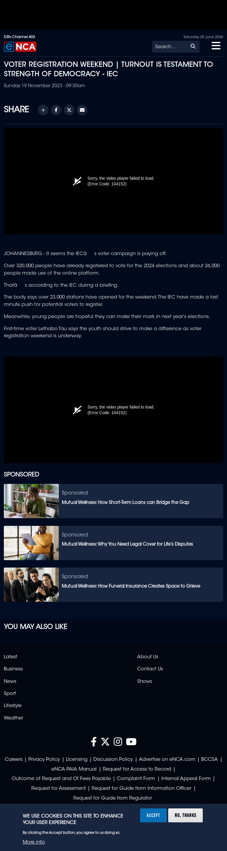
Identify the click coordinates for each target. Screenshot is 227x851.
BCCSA (209, 759)
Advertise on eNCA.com (167, 759)
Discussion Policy (113, 759)
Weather (13, 718)
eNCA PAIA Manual (74, 769)
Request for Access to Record (137, 769)
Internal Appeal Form (186, 779)
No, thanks (185, 815)
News (10, 681)
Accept (153, 815)
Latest (10, 657)
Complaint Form (136, 779)
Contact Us (150, 669)
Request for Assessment (58, 788)
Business (13, 669)
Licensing (76, 759)
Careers (13, 759)
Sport (10, 693)
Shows (144, 681)
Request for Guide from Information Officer (141, 788)
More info (34, 842)
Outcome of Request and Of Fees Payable (61, 779)
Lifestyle (13, 706)
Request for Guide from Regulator (112, 798)
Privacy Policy (44, 759)
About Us (147, 657)
